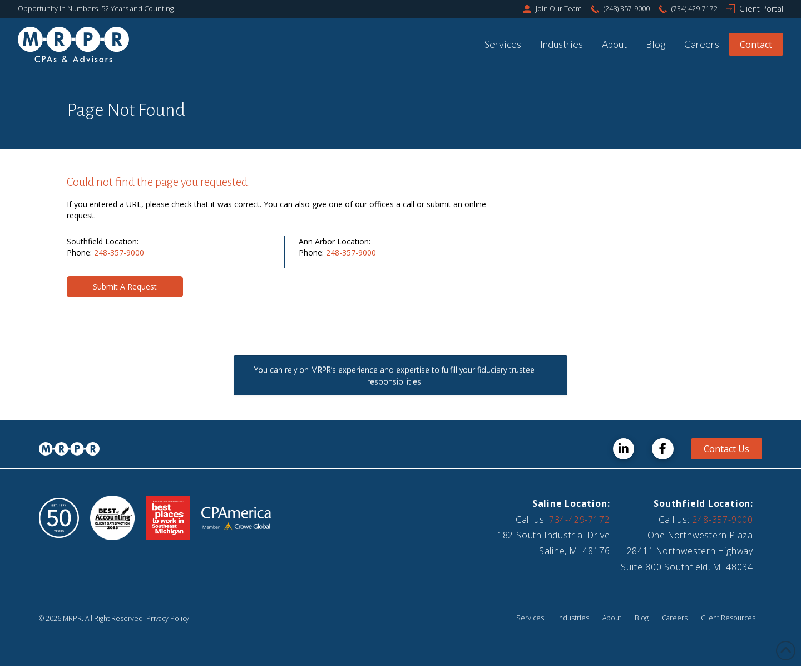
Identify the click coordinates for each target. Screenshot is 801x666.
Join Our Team (559, 8)
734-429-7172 (579, 519)
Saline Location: (571, 503)
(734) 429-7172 (694, 8)
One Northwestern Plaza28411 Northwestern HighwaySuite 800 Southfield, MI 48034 (687, 551)
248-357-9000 (119, 252)
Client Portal (761, 8)
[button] (125, 286)
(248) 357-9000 (627, 8)
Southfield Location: (703, 503)
